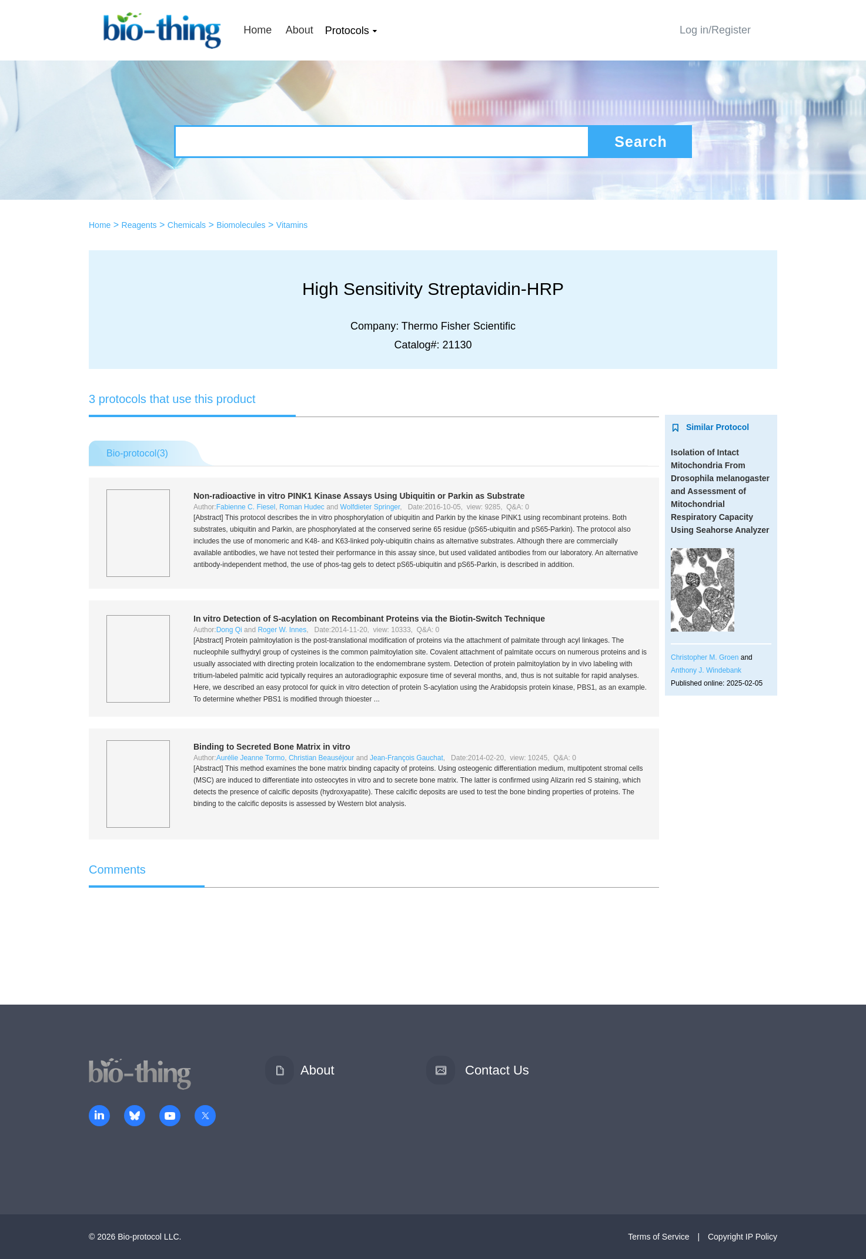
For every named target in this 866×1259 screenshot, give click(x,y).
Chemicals (187, 225)
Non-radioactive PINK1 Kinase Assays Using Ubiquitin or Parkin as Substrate (359, 496)
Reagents (139, 225)
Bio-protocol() (137, 453)
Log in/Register (715, 30)
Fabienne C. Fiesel (246, 507)
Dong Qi (229, 630)
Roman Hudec (302, 507)
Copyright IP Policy (742, 1236)
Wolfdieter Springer (370, 507)
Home (257, 30)
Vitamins (291, 225)
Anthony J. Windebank (706, 670)
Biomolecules (240, 225)
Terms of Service (658, 1236)
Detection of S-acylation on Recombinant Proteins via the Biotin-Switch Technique (369, 618)
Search (640, 141)
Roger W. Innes (282, 630)
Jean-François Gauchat (406, 758)
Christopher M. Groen (704, 657)
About (299, 30)
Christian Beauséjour (321, 758)
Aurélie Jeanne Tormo (250, 758)
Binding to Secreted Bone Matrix (271, 746)
